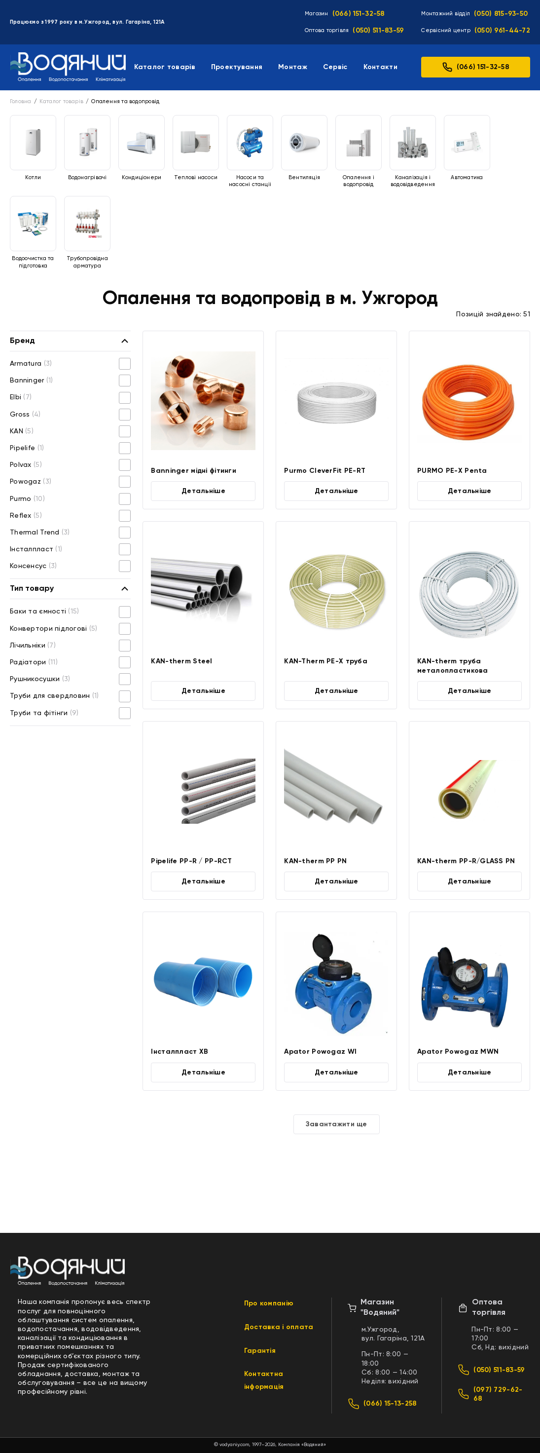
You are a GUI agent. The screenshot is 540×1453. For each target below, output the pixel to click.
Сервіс (335, 67)
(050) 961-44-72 (502, 30)
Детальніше (203, 491)
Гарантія (260, 1350)
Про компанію (268, 1303)
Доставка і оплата (279, 1327)
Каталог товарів (164, 67)
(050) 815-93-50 (501, 13)
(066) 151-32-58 (358, 13)
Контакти (380, 67)
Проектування (236, 67)
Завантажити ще (336, 1124)
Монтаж (292, 67)
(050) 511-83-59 (378, 30)
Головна (21, 101)
